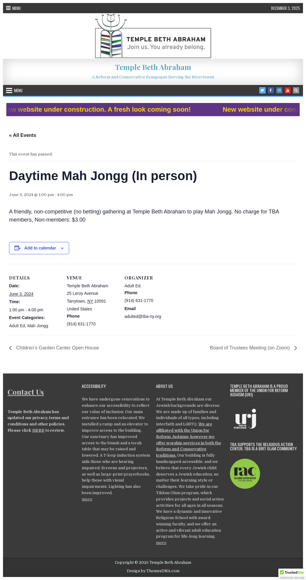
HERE (38, 430)
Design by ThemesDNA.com (153, 571)
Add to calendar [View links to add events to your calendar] (40, 248)
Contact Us (26, 392)
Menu (16, 8)
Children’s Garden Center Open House (57, 347)
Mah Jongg (37, 325)
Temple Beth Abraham (153, 67)
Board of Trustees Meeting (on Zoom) (250, 347)
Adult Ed (17, 325)
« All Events (22, 135)
